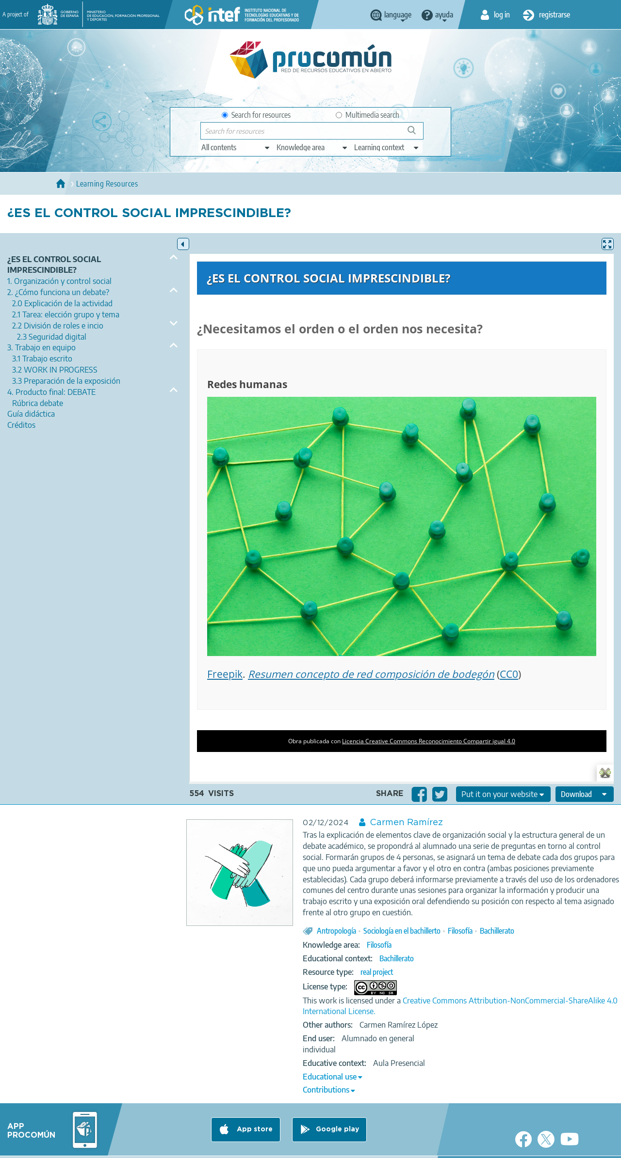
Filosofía (460, 931)
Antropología (336, 931)
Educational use (330, 1076)
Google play (337, 1129)
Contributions (326, 1090)
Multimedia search (367, 115)
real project (376, 972)
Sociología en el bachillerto (402, 931)
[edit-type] (236, 147)
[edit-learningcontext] (387, 147)
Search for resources (256, 115)
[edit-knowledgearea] (312, 147)
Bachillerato (497, 931)
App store (254, 1129)
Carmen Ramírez (406, 823)
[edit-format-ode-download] (585, 794)
